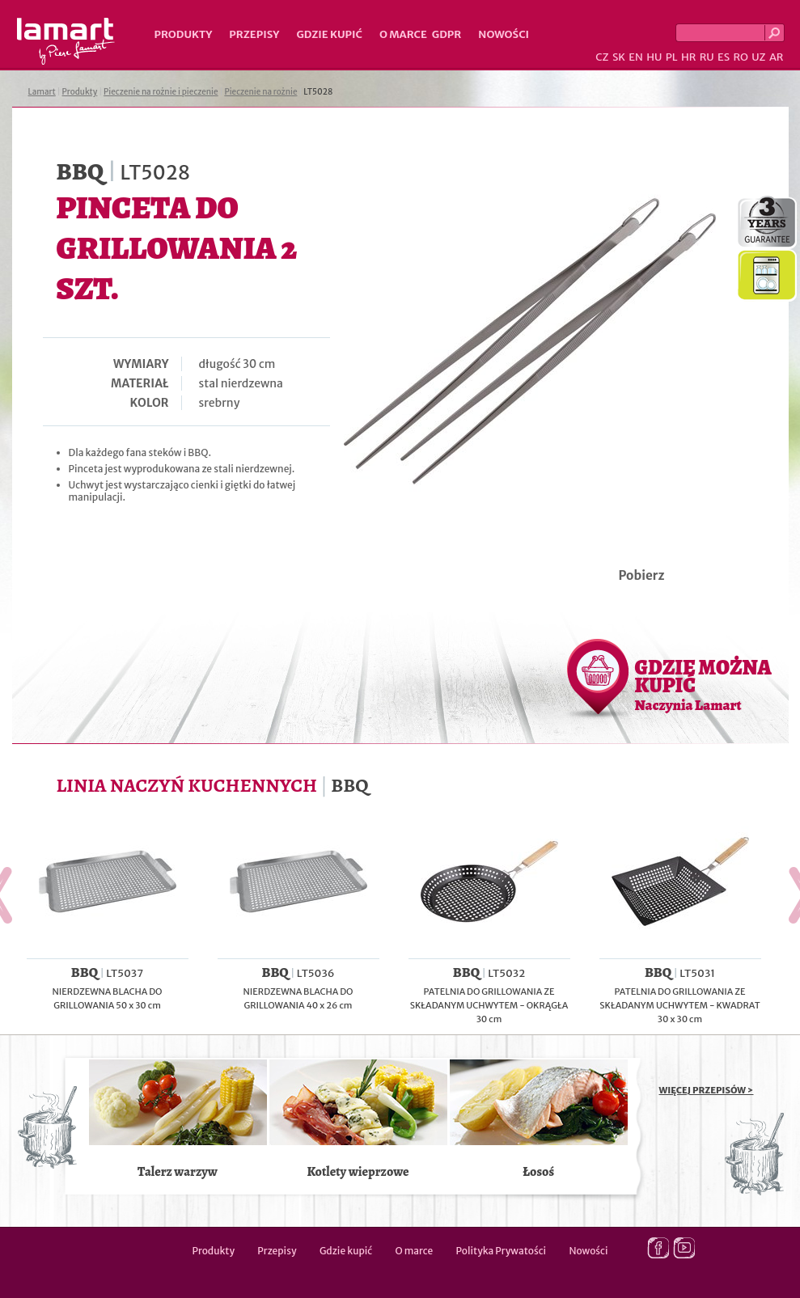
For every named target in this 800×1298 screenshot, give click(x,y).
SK (618, 57)
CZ (601, 57)
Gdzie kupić (329, 34)
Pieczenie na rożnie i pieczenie (161, 92)
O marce (403, 34)
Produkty (183, 34)
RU (707, 57)
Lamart (66, 41)
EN (636, 57)
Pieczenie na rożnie (260, 92)
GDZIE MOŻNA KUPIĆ (703, 684)
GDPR (447, 34)
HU (654, 57)
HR (688, 57)
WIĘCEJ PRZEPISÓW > (706, 1090)
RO (740, 57)
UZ (758, 57)
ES (723, 57)
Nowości (503, 34)
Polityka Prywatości (501, 1251)
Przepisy (254, 34)
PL (672, 57)
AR (776, 57)
